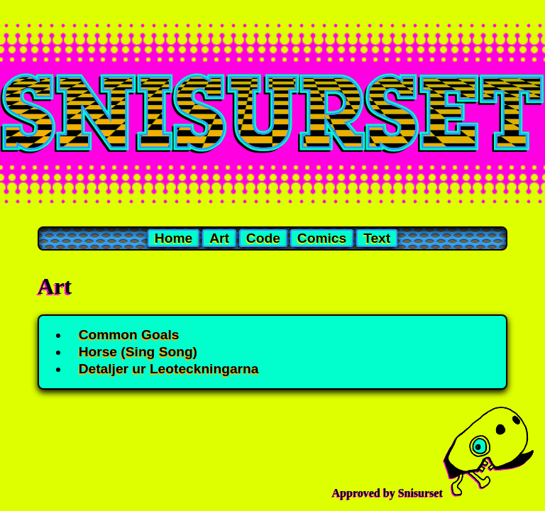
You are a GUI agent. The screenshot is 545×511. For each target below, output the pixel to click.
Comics (321, 238)
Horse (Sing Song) (138, 351)
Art (219, 238)
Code (263, 238)
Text (376, 238)
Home (173, 238)
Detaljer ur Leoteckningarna (169, 368)
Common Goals (129, 334)
